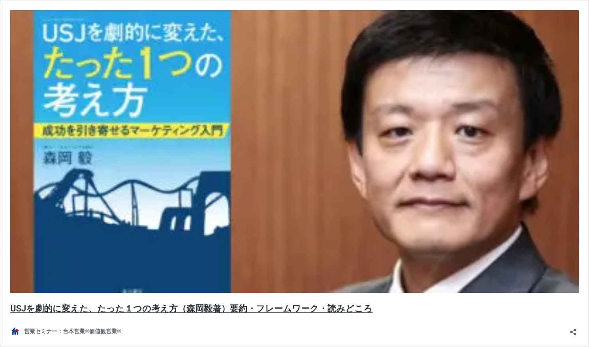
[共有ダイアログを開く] (573, 329)
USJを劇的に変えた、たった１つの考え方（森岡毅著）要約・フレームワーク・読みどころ (191, 308)
